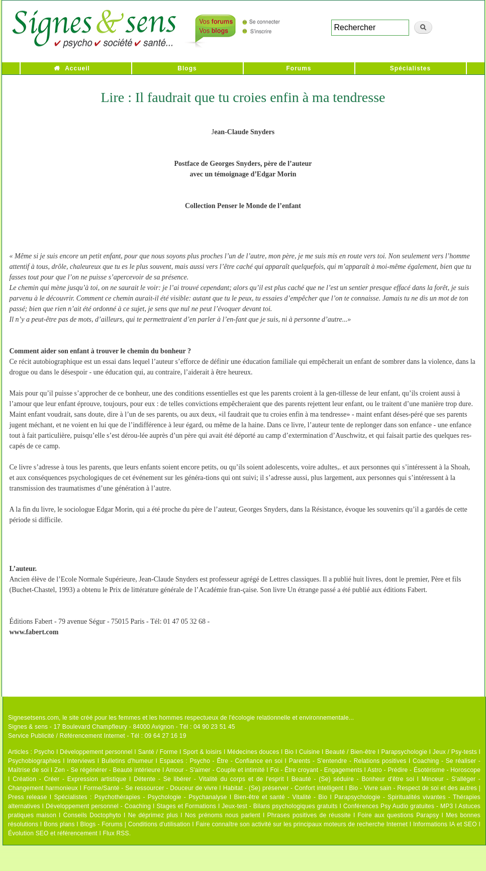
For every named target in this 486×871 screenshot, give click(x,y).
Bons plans (59, 824)
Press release (27, 797)
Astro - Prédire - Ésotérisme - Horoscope (423, 769)
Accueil (77, 68)
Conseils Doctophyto (92, 815)
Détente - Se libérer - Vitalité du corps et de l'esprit (209, 779)
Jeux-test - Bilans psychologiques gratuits (279, 806)
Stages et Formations (186, 806)
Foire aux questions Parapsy (398, 815)
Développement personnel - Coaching (98, 806)
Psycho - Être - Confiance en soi (236, 760)
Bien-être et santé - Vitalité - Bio (280, 797)
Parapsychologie (404, 751)
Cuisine (309, 751)
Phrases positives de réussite (309, 815)
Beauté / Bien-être (350, 751)
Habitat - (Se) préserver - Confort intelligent (283, 788)
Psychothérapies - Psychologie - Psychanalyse (160, 797)
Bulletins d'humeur (127, 760)
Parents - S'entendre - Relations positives (348, 760)
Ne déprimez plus (153, 815)
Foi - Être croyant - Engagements (316, 769)
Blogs (187, 68)
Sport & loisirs (202, 751)
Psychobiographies (34, 760)
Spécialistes (410, 68)
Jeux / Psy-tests (455, 751)
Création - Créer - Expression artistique (69, 779)
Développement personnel (96, 751)
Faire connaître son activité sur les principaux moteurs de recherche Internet (302, 824)
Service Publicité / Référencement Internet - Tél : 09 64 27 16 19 (97, 735)
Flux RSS (116, 833)
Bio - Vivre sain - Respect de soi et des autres (413, 788)
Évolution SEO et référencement (53, 833)
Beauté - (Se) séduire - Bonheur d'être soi (352, 779)
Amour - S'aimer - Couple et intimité (214, 769)
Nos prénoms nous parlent (222, 815)
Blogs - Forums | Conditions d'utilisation (135, 824)
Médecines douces (253, 751)
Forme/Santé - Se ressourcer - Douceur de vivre (150, 788)
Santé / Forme (158, 751)
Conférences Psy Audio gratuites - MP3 (398, 806)
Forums (298, 68)
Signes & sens (28, 726)
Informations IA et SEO (445, 824)
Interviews (81, 760)
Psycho (44, 751)
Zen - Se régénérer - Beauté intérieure (107, 769)
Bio (289, 751)
